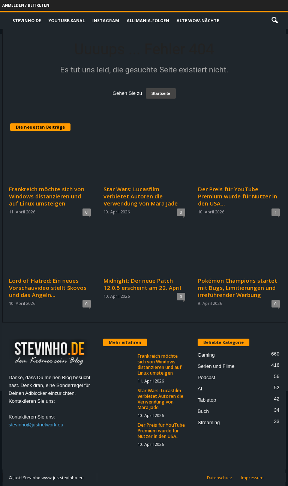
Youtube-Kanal (66, 20)
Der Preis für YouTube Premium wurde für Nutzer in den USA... (237, 196)
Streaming (209, 422)
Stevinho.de (26, 20)
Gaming (206, 355)
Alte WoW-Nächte (198, 20)
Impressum (252, 477)
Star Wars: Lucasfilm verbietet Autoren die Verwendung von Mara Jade (141, 196)
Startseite (161, 93)
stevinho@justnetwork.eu (36, 425)
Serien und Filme (216, 366)
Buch (203, 411)
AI (200, 389)
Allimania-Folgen (148, 20)
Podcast (206, 377)
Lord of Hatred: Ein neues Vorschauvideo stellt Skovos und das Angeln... (48, 287)
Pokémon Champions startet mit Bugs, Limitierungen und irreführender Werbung (237, 287)
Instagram (105, 20)
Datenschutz (219, 477)
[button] (274, 20)
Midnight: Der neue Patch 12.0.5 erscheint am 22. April (142, 284)
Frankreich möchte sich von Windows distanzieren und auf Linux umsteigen (46, 196)
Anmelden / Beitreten (25, 5)
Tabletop (207, 400)
